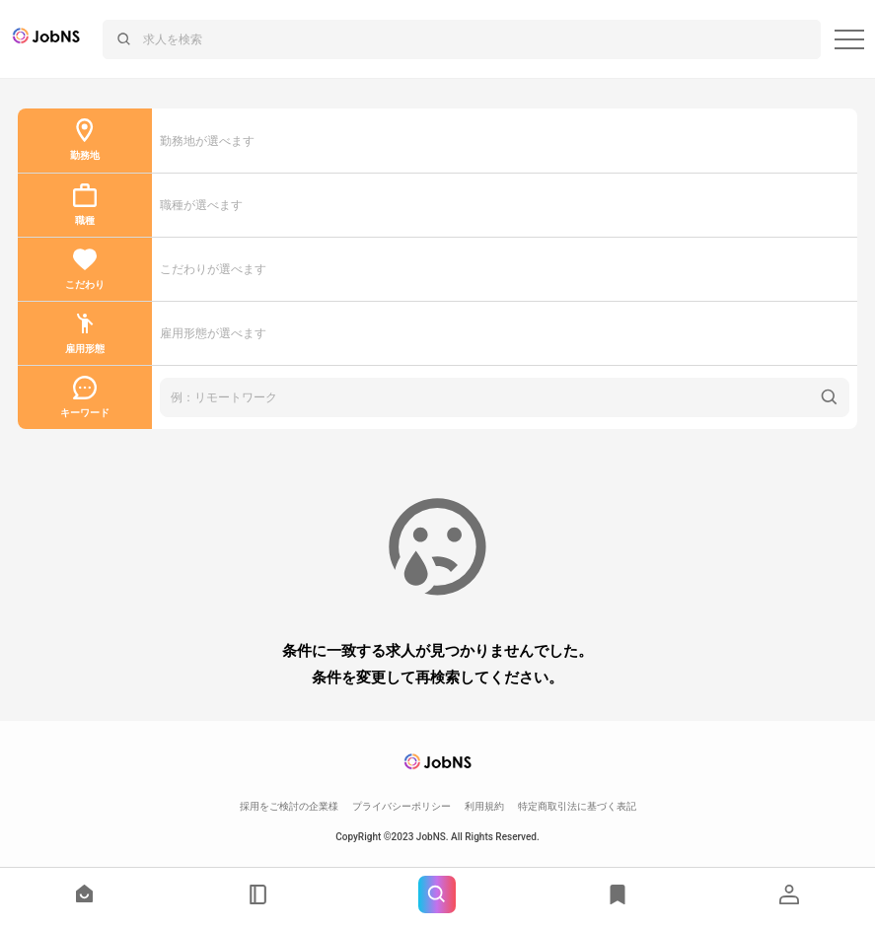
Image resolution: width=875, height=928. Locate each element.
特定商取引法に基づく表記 (577, 806)
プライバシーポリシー (401, 806)
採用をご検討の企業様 (289, 806)
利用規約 (484, 806)
